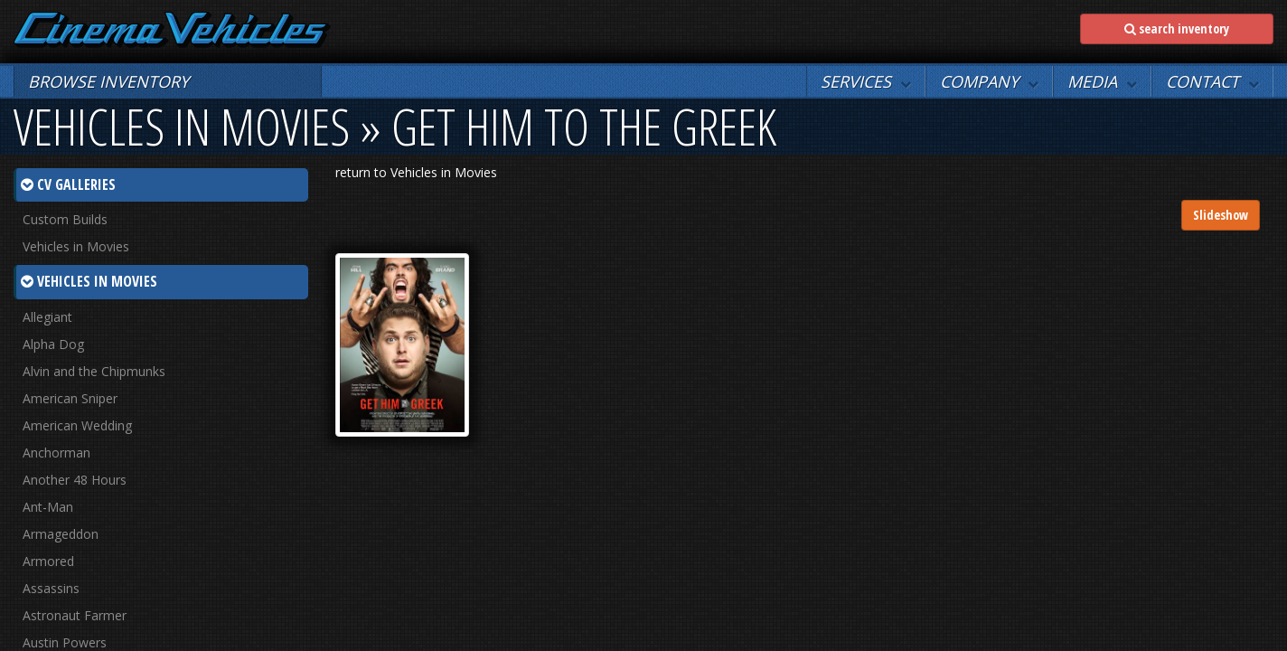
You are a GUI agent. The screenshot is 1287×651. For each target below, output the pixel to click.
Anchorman (56, 452)
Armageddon (61, 533)
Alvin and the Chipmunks (94, 371)
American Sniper (70, 398)
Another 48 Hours (75, 479)
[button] (865, 81)
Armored (48, 561)
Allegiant (47, 317)
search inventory (1176, 28)
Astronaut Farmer (75, 615)
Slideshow (1220, 214)
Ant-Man (48, 506)
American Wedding (77, 425)
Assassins (51, 588)
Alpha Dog (53, 344)
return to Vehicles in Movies (416, 172)
